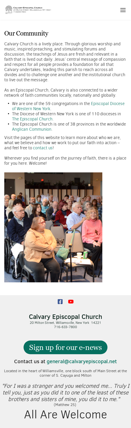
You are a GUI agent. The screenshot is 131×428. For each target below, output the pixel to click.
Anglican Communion (31, 129)
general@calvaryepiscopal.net (82, 361)
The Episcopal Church (32, 119)
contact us (43, 148)
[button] (123, 10)
